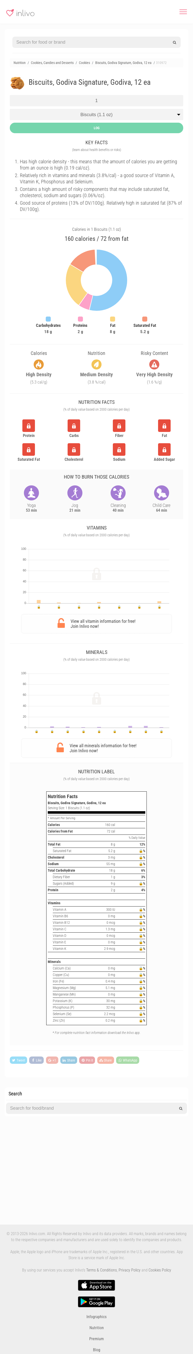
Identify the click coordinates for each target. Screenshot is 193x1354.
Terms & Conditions (101, 1270)
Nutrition (96, 1327)
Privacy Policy (129, 1270)
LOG (97, 128)
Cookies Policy (160, 1270)
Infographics (96, 1316)
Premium (96, 1338)
